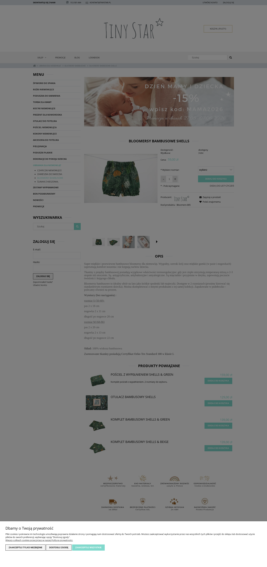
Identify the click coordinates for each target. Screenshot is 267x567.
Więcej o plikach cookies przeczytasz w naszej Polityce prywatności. (39, 540)
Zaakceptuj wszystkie (88, 547)
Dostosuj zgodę (58, 547)
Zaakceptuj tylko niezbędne (25, 547)
